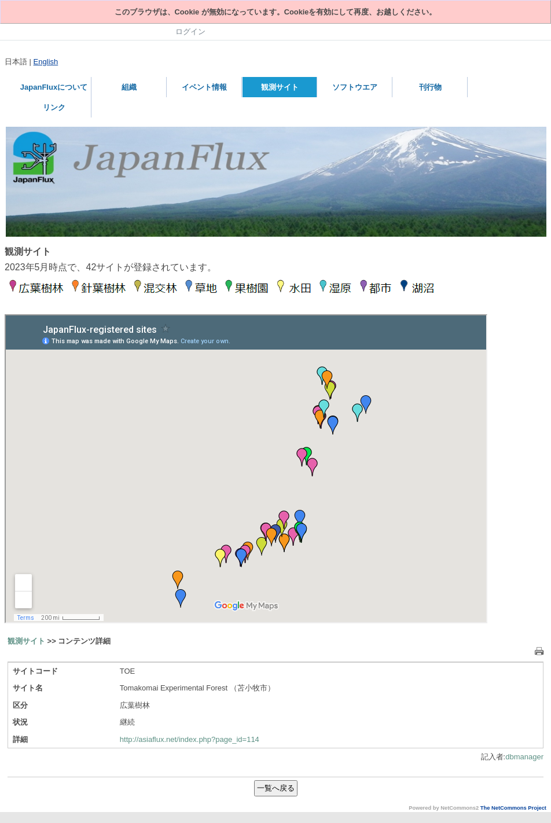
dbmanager (524, 756)
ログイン (190, 31)
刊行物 (430, 87)
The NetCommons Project (513, 808)
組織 (129, 87)
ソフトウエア (354, 87)
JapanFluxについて (53, 87)
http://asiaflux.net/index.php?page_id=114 (189, 739)
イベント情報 (204, 87)
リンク (54, 107)
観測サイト (280, 87)
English (46, 61)
